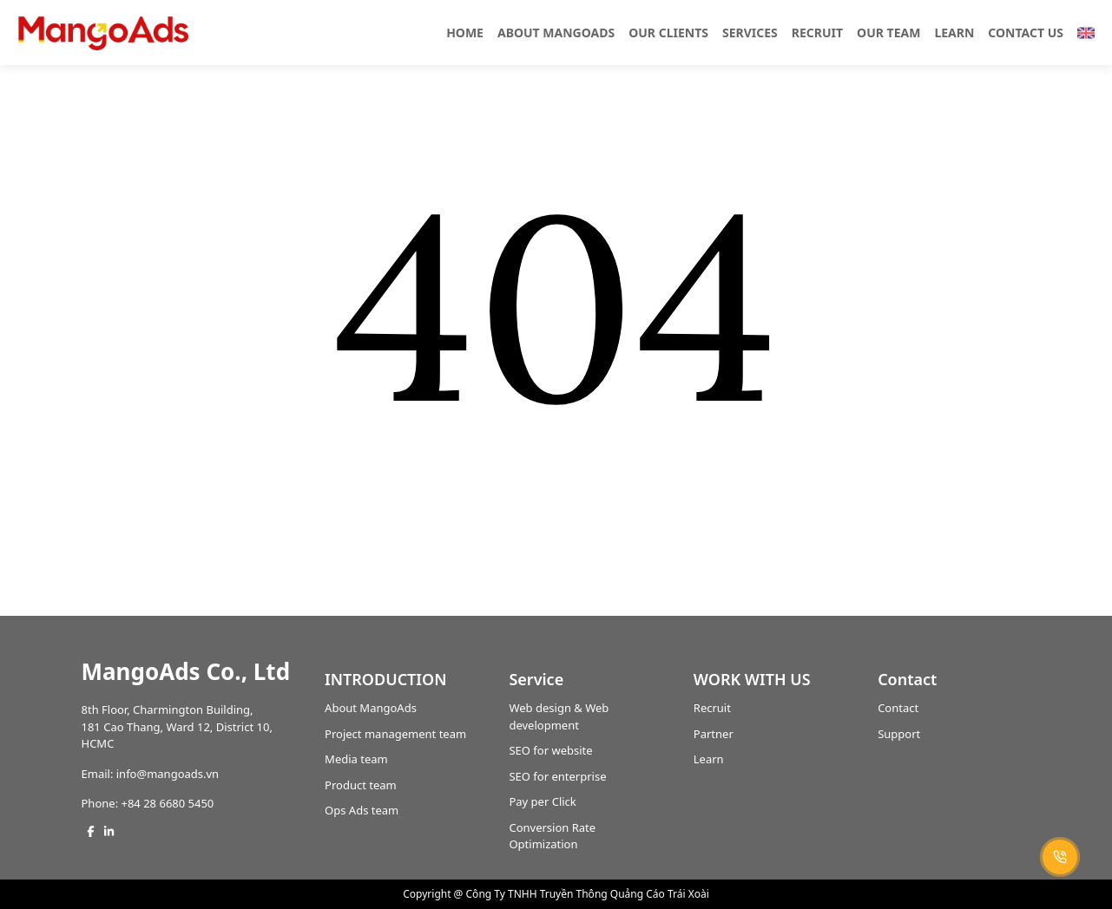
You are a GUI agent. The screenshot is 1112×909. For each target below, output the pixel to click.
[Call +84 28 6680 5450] (1060, 857)
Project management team (395, 734)
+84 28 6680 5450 (168, 803)
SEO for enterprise (557, 776)
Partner (714, 734)
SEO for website (550, 750)
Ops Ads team (361, 810)
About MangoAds (371, 708)
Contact (898, 708)
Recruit (712, 708)
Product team (361, 785)
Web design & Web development (559, 716)
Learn (709, 759)
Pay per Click (542, 801)
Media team (356, 759)
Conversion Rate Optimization (552, 836)
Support (899, 734)
